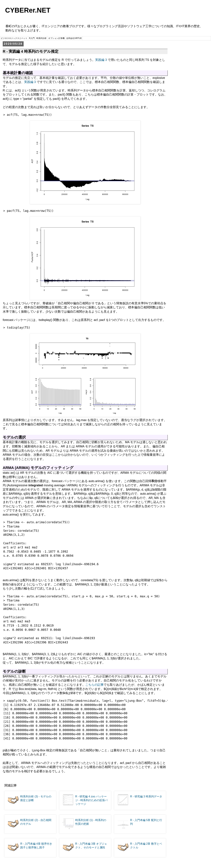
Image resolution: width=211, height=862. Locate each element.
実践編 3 (101, 60)
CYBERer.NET (27, 10)
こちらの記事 (94, 684)
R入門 (32, 38)
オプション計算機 (56, 38)
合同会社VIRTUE (74, 38)
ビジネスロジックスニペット (14, 38)
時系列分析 (41, 38)
